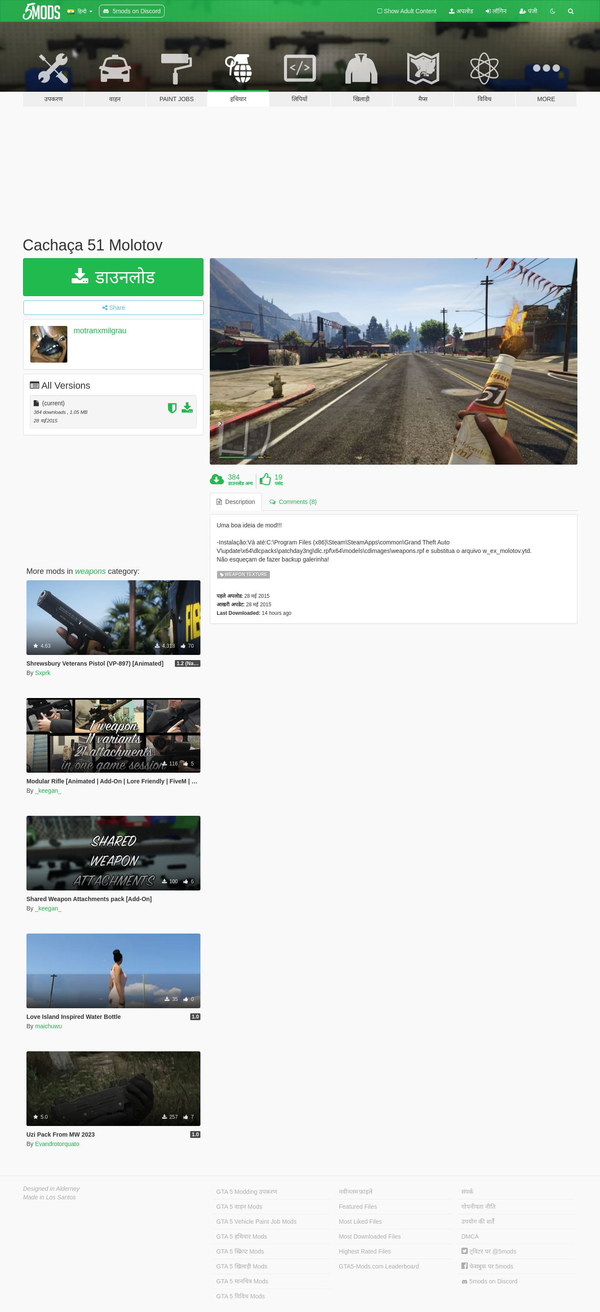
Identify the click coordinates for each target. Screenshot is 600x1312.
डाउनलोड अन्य (240, 483)
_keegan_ (48, 790)
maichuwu (48, 1026)
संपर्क (467, 1191)
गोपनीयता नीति (478, 1206)
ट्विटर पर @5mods (488, 1251)
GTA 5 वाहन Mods (239, 1206)
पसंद (279, 483)
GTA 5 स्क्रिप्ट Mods (240, 1251)
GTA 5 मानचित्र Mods (242, 1281)
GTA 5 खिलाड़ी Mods (241, 1266)
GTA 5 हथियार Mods (241, 1236)
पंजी (528, 11)
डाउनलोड (113, 277)
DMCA (470, 1236)
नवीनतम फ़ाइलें (356, 1191)
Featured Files (358, 1206)
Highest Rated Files (365, 1251)
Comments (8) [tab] (293, 501)
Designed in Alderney (51, 1188)
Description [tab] (236, 501)
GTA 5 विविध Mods (240, 1296)
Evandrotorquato (57, 1143)
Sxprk (42, 672)
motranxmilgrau (100, 330)
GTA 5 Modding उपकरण (246, 1191)
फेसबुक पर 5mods (487, 1266)
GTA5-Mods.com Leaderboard (379, 1266)
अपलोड (461, 11)
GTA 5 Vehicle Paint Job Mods (256, 1221)
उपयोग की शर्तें (477, 1221)
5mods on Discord (489, 1281)
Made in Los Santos (49, 1197)
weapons (90, 571)
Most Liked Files (360, 1221)
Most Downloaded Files (370, 1236)
